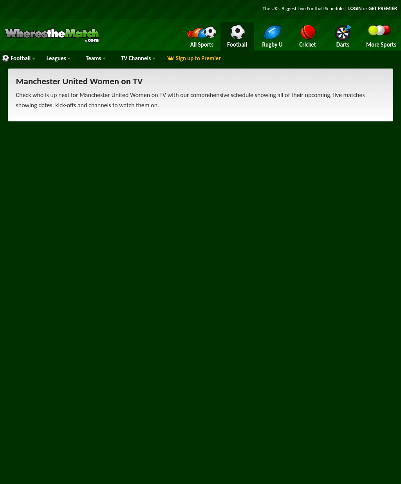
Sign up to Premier (194, 58)
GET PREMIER (382, 8)
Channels (138, 58)
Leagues (58, 58)
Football (18, 58)
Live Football (311, 8)
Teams (96, 58)
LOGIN (354, 8)
